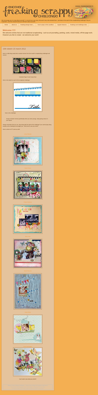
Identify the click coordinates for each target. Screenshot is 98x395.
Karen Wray (28, 312)
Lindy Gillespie (27, 134)
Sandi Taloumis (28, 271)
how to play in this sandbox (46, 24)
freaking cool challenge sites (78, 24)
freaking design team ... (27, 24)
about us (14, 24)
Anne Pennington (27, 346)
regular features (62, 24)
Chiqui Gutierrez (28, 202)
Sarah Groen (28, 168)
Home (6, 24)
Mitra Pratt (27, 236)
